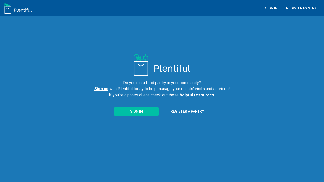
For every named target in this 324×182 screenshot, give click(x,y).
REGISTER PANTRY (301, 8)
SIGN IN (271, 8)
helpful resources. (197, 95)
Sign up (101, 88)
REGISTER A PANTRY (187, 111)
